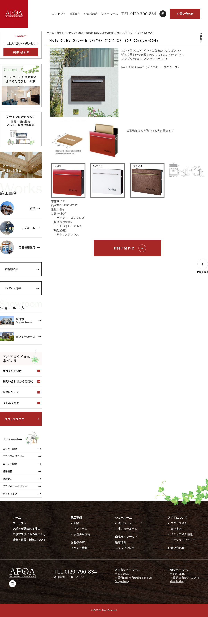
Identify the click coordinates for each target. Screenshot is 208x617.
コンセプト (59, 13)
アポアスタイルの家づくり (29, 534)
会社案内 (176, 528)
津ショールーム (127, 528)
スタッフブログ (125, 547)
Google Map (121, 581)
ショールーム (109, 13)
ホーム (50, 32)
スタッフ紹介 (179, 523)
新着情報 (120, 542)
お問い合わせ (185, 13)
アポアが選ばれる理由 (26, 528)
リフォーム (80, 528)
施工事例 (74, 13)
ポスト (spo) (85, 32)
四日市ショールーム (130, 523)
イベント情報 (79, 547)
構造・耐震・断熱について (29, 539)
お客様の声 (91, 13)
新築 (76, 523)
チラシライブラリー (183, 539)
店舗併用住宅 (81, 534)
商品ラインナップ (66, 32)
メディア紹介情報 (182, 534)
